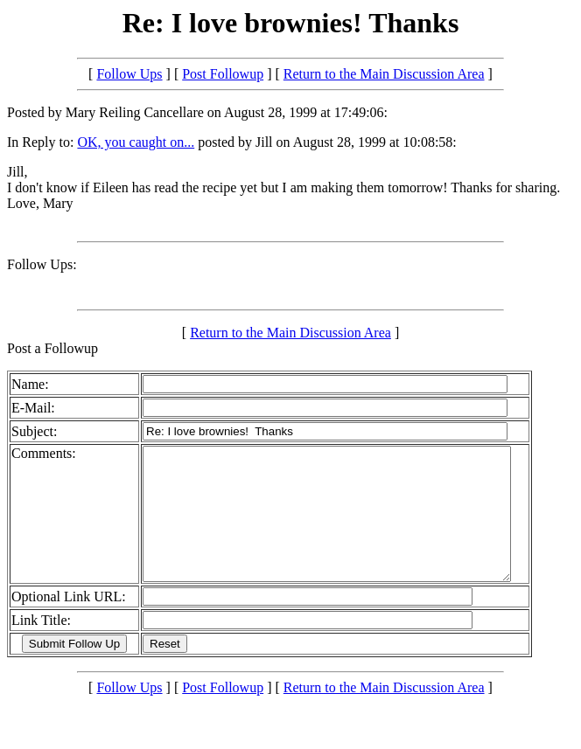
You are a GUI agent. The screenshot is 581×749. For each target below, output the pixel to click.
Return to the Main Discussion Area (384, 73)
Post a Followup (52, 348)
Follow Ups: (42, 264)
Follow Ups (129, 73)
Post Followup (222, 73)
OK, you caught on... (135, 142)
